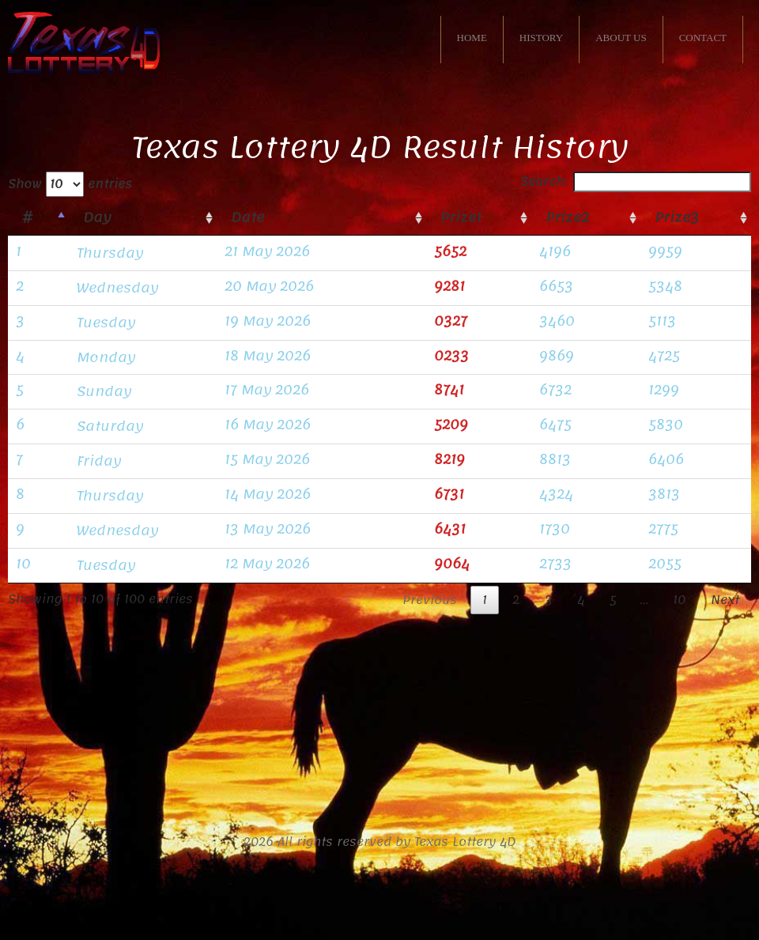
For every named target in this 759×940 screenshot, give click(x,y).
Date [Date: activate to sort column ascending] (247, 217)
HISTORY (541, 37)
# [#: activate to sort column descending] (27, 217)
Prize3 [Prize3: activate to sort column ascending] (677, 217)
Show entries (70, 184)
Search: (635, 182)
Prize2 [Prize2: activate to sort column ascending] (567, 217)
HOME (472, 37)
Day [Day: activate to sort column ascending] (97, 217)
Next (725, 600)
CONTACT (703, 37)
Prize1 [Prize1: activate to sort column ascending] (460, 217)
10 (679, 600)
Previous (429, 600)
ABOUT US (620, 37)
